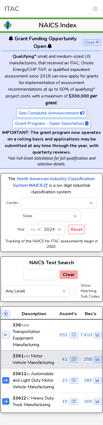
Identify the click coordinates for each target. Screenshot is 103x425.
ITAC (11, 8)
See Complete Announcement (51, 113)
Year (21, 229)
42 (65, 359)
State (27, 216)
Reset (76, 229)
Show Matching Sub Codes (90, 291)
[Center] (58, 202)
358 (88, 359)
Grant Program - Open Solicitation (51, 123)
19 (65, 401)
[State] (57, 216)
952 (63, 335)
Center (12, 202)
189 (88, 380)
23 (65, 380)
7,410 (86, 335)
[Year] (46, 229)
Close (92, 42)
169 (88, 401)
